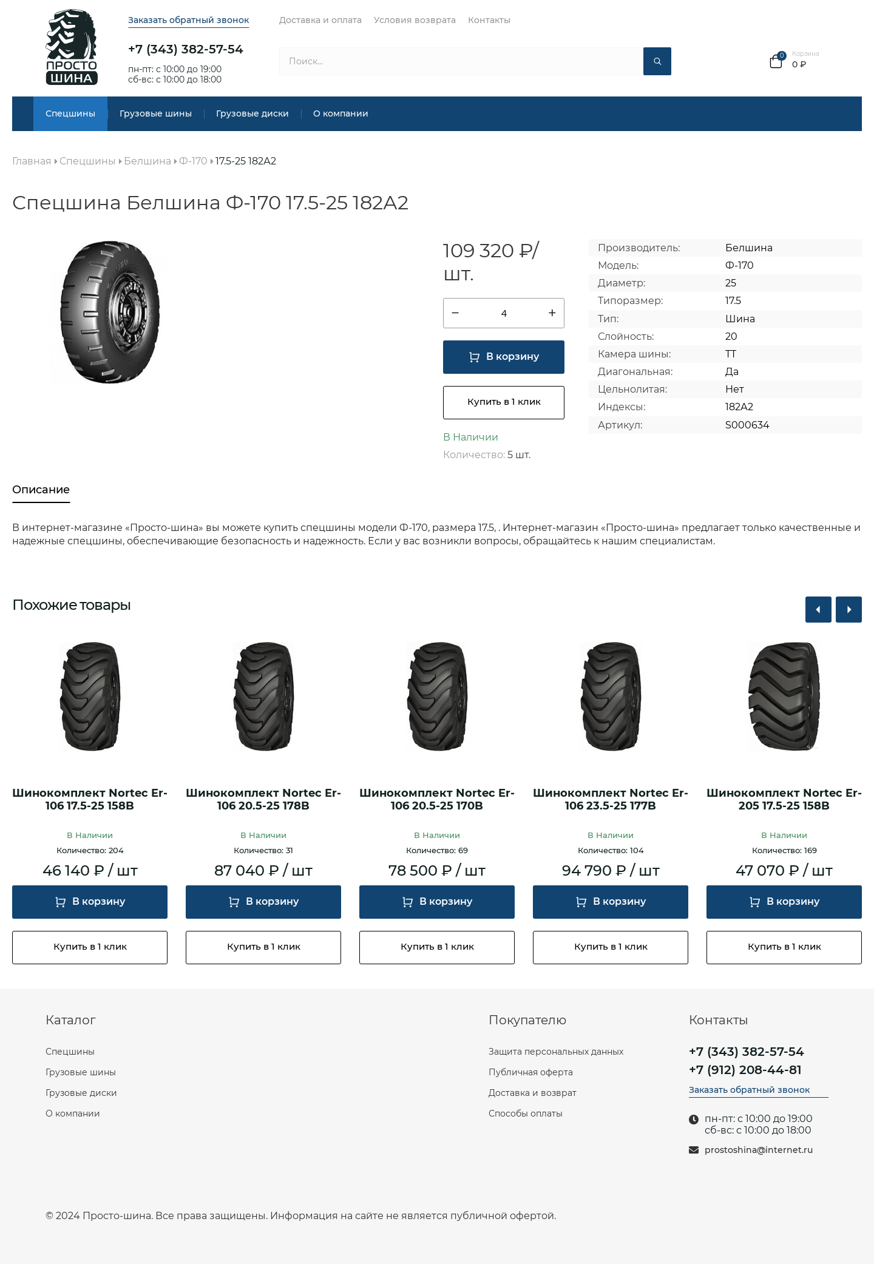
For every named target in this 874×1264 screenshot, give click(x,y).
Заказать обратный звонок (188, 20)
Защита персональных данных (556, 1051)
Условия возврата (415, 20)
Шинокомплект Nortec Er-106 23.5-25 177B (610, 800)
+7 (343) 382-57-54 (185, 49)
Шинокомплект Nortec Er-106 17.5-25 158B (90, 800)
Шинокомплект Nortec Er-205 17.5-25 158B (784, 800)
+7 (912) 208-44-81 (745, 1070)
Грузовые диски (252, 113)
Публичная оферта (531, 1072)
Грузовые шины (156, 113)
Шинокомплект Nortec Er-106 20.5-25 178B (263, 800)
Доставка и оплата (320, 20)
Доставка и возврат (533, 1092)
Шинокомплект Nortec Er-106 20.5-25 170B (437, 800)
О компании (340, 113)
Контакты (489, 20)
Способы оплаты (526, 1113)
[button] (818, 610)
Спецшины (70, 113)
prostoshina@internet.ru (759, 1150)
